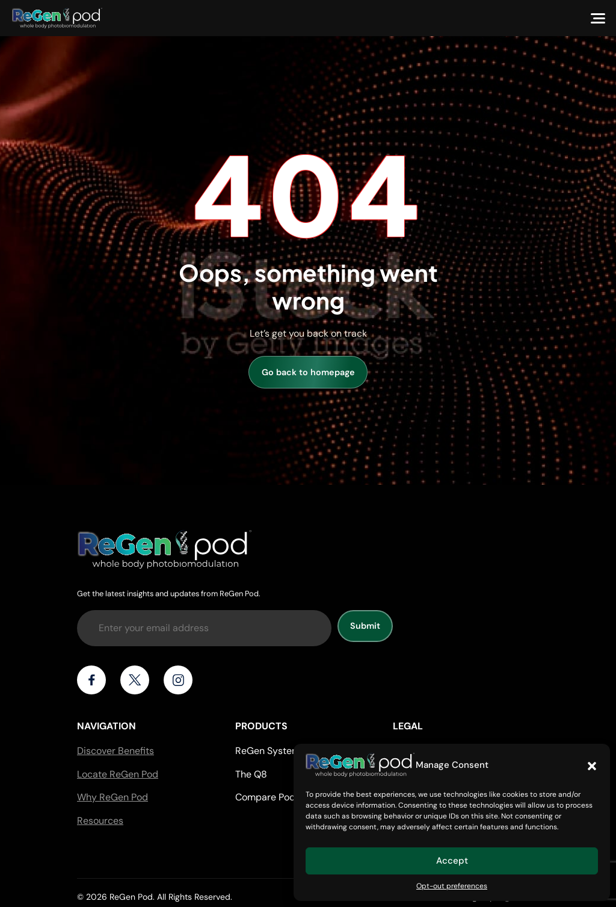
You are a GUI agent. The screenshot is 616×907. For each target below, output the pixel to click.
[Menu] (598, 18)
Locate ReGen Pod (117, 774)
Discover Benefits (115, 750)
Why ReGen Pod (112, 797)
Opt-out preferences (451, 886)
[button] (592, 765)
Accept (452, 861)
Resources (100, 820)
